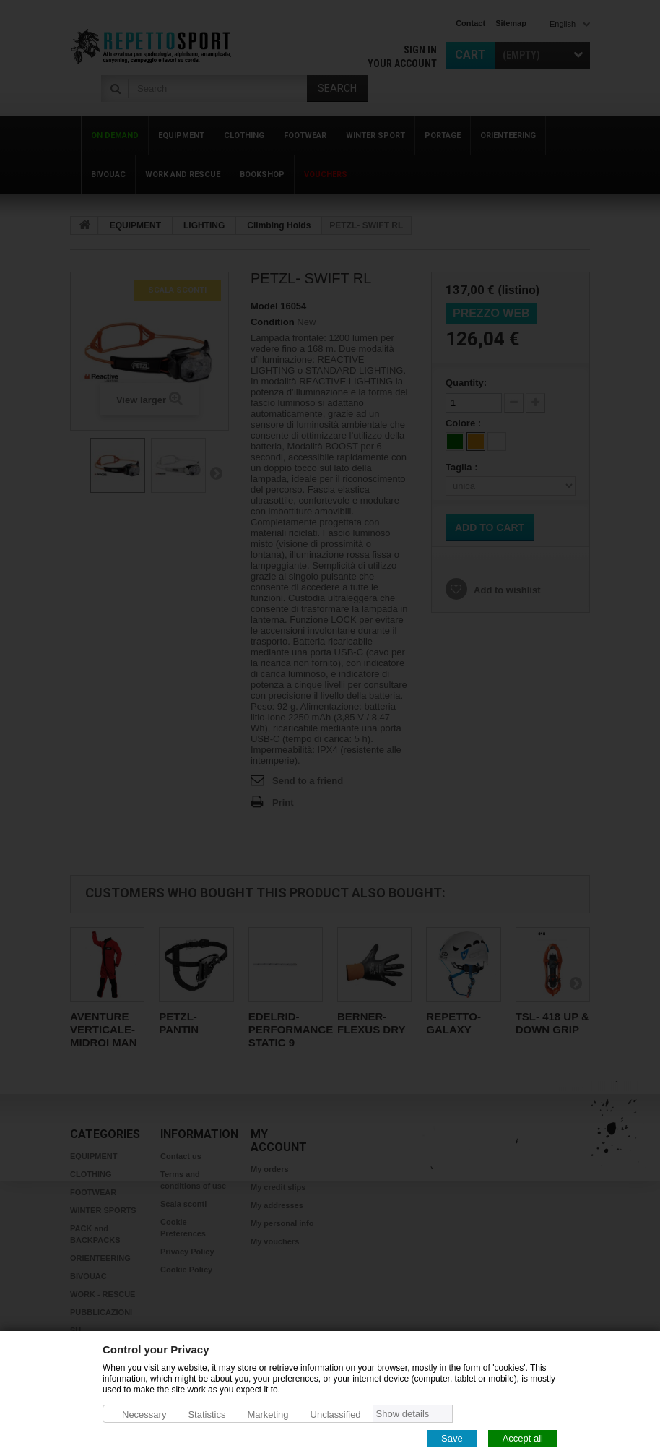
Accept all (523, 1437)
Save (452, 1437)
